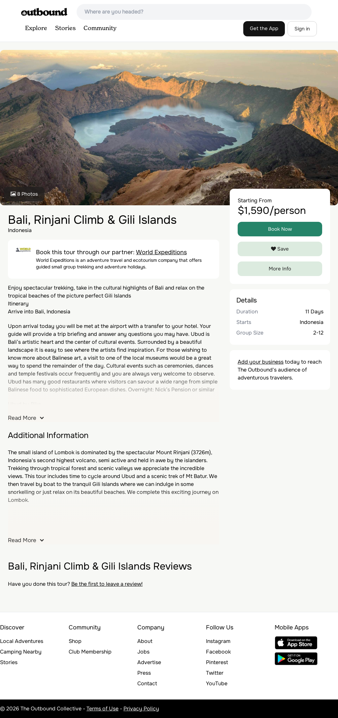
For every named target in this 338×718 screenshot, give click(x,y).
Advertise (149, 662)
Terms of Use (102, 708)
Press (144, 672)
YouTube (216, 683)
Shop (75, 641)
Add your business (261, 361)
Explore (36, 28)
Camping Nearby (21, 651)
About (144, 641)
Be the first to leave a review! (107, 583)
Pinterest (217, 662)
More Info (280, 268)
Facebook (218, 651)
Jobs (143, 651)
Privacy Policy (141, 708)
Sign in (302, 28)
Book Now (280, 229)
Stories (65, 28)
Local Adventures (21, 641)
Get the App (264, 28)
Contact (147, 683)
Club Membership (90, 651)
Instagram (218, 641)
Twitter (214, 672)
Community (100, 28)
